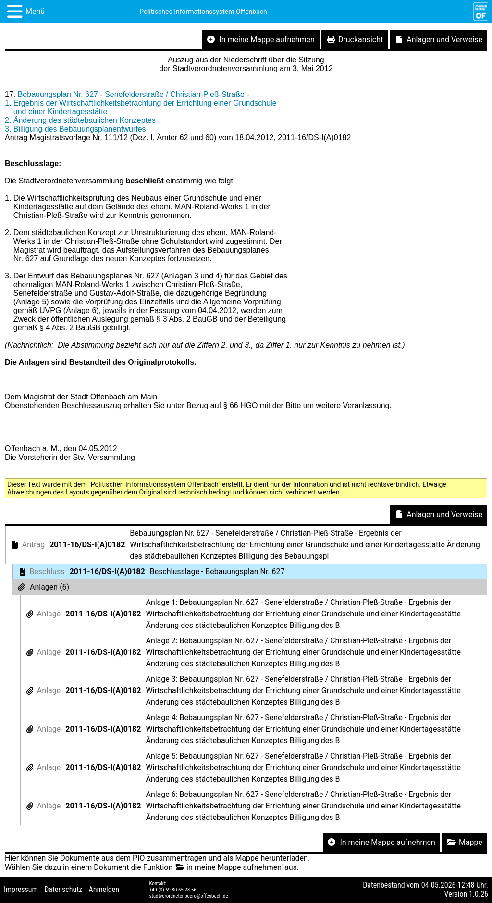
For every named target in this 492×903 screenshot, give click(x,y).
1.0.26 (478, 894)
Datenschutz (63, 889)
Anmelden (104, 889)
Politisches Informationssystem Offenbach (203, 11)
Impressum (21, 889)
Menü (35, 11)
